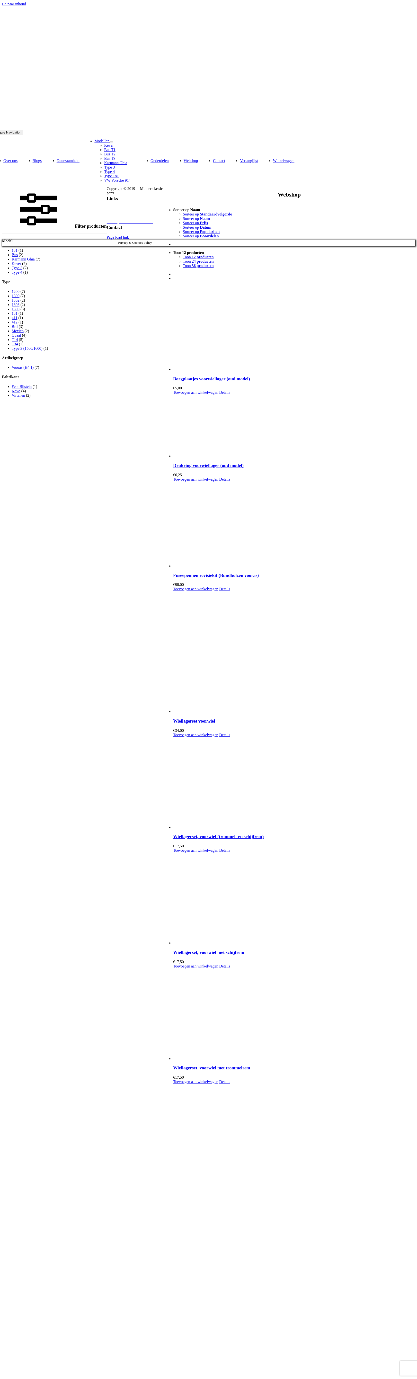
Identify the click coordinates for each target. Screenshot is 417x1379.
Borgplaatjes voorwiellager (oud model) (211, 378)
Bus (15, 255)
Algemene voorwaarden (125, 217)
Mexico (18, 331)
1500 (15, 309)
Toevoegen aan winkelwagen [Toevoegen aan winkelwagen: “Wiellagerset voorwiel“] (195, 735)
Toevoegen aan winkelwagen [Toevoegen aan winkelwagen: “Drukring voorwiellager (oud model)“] (195, 479)
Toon (188, 253)
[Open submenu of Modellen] (111, 142)
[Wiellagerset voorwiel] (294, 652)
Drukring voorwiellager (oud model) (208, 465)
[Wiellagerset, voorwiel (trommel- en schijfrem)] (294, 783)
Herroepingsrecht (120, 213)
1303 (15, 305)
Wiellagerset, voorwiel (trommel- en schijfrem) (218, 836)
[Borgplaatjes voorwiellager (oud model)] (294, 328)
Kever (16, 263)
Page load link (118, 237)
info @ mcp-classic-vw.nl (127, 233)
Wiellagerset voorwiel (194, 721)
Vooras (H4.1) (23, 367)
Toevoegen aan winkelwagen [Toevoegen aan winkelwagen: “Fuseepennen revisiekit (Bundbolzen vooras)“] (195, 589)
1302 (15, 300)
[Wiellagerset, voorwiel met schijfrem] (294, 899)
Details (224, 392)
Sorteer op (186, 210)
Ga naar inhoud (14, 4)
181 (15, 250)
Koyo (16, 391)
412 (15, 322)
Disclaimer (115, 208)
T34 (15, 344)
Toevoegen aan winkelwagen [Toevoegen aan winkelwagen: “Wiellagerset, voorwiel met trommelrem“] (195, 1082)
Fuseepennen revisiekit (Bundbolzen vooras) (216, 575)
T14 (15, 340)
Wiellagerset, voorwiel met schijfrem (208, 952)
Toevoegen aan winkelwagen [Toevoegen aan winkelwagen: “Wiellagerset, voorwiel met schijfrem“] (195, 966)
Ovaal (16, 335)
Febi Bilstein (22, 387)
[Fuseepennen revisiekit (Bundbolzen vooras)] (294, 525)
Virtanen (18, 395)
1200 (15, 291)
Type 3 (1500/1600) (27, 348)
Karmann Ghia (23, 259)
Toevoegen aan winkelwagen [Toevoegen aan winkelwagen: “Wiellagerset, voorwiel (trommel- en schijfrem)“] (195, 850)
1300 (15, 296)
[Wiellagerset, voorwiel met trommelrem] (294, 1014)
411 (14, 318)
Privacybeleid (117, 204)
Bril (15, 326)
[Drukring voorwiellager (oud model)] (294, 426)
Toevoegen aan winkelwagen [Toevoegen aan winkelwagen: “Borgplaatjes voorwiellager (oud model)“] (195, 392)
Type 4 (17, 272)
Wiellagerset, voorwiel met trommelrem (211, 1067)
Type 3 (17, 268)
